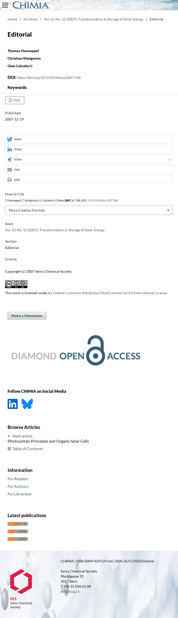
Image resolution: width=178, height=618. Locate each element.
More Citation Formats (27, 210)
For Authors (18, 486)
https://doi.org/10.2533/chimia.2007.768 (49, 77)
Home (12, 19)
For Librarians (20, 493)
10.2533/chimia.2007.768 (102, 200)
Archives (30, 19)
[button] (89, 139)
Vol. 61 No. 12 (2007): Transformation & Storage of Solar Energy (93, 19)
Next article (22, 435)
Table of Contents (27, 448)
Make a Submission (26, 315)
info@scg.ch (70, 591)
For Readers (18, 478)
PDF (16, 100)
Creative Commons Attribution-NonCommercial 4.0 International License (109, 293)
